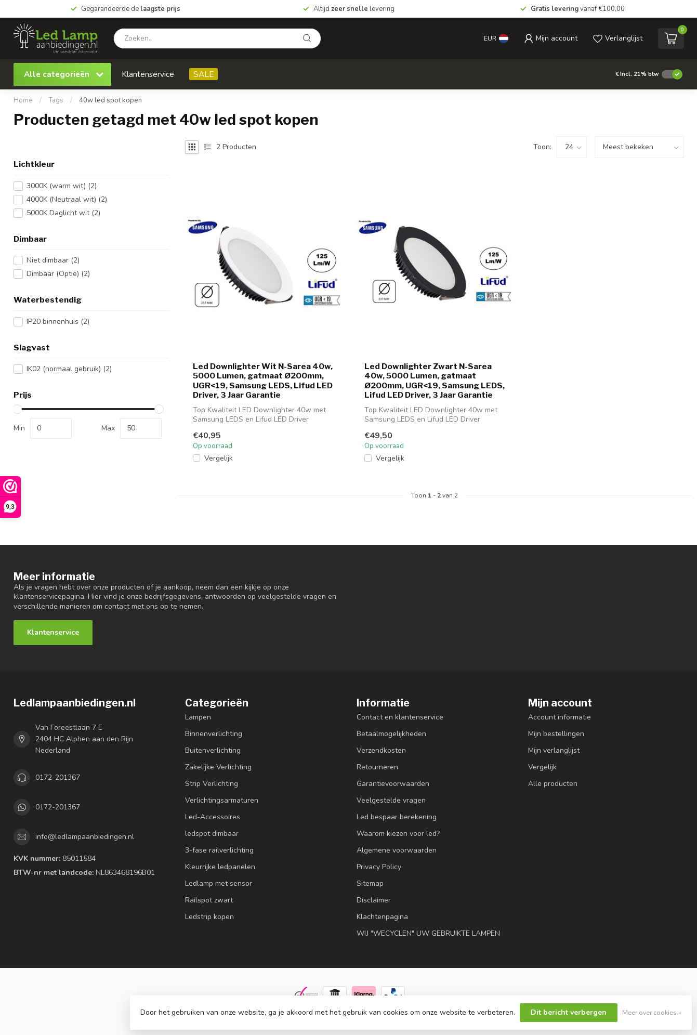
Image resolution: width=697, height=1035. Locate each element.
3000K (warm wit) (62, 186)
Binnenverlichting (213, 734)
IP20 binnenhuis (58, 321)
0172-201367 (57, 777)
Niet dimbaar (53, 260)
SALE (203, 74)
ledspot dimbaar (212, 834)
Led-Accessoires (212, 817)
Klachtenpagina (382, 917)
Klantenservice (148, 74)
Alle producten (552, 784)
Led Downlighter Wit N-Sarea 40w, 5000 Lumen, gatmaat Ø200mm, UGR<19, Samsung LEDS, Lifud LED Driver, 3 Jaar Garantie (263, 381)
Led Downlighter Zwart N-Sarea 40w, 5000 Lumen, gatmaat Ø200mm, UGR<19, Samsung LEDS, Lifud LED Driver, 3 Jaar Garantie (434, 381)
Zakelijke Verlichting (218, 767)
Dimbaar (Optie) (58, 274)
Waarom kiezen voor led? (398, 834)
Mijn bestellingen (556, 734)
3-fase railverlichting (219, 850)
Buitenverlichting (213, 750)
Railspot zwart (209, 900)
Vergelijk (218, 458)
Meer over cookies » (651, 1012)
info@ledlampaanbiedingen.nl (84, 837)
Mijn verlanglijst (554, 750)
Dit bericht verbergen (569, 1012)
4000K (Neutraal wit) (67, 199)
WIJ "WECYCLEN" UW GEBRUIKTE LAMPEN (428, 933)
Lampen (198, 717)
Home (23, 100)
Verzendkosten (381, 750)
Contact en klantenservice (400, 717)
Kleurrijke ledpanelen (220, 867)
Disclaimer (374, 900)
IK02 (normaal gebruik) (69, 369)
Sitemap (370, 883)
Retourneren (377, 767)
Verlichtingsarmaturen (221, 800)
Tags (55, 100)
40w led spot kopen (110, 100)
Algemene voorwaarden (397, 850)
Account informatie (559, 717)
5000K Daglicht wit (63, 213)
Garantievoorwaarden (393, 784)
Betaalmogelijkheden (391, 734)
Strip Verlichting (211, 784)
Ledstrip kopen (209, 917)
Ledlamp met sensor (218, 883)
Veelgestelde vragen (391, 800)
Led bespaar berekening (397, 817)
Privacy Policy (379, 867)
